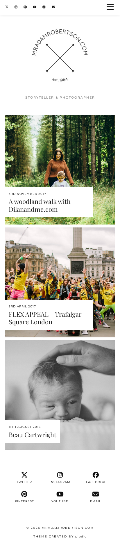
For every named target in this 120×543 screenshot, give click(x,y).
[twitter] (24, 478)
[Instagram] (16, 7)
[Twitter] (7, 7)
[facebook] (96, 478)
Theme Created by (60, 536)
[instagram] (60, 478)
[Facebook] (44, 7)
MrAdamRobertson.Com (68, 528)
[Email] (53, 7)
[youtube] (60, 497)
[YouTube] (35, 7)
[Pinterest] (25, 7)
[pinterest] (24, 497)
